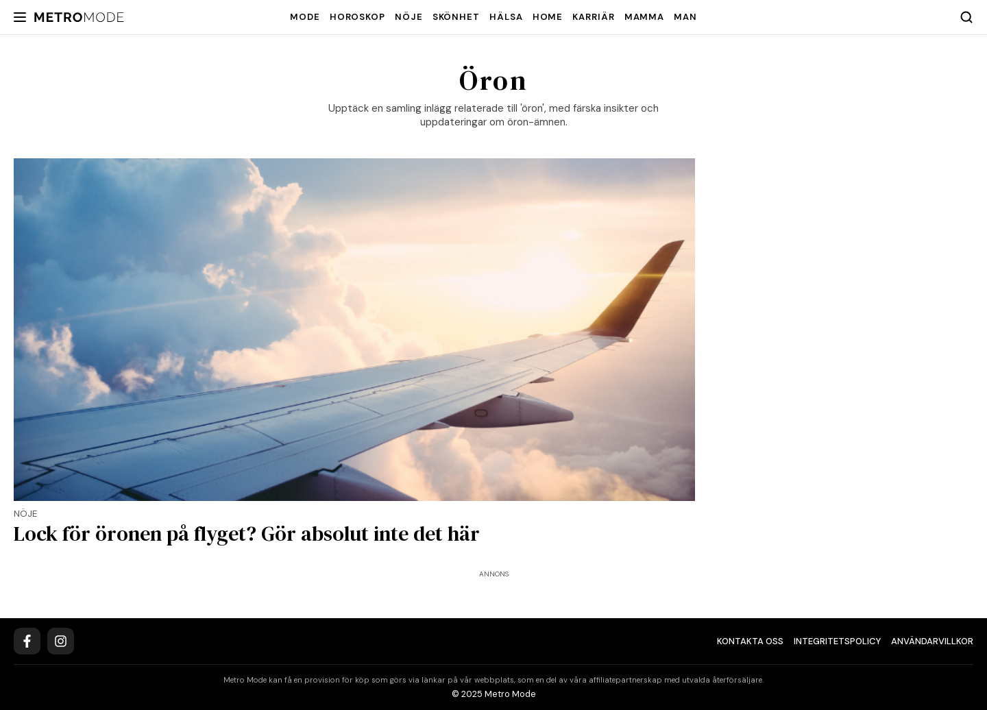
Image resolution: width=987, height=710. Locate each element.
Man (685, 17)
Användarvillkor (932, 641)
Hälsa (506, 17)
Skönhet (456, 17)
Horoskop (357, 17)
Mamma (644, 17)
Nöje (409, 17)
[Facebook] (27, 641)
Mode (305, 17)
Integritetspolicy (837, 641)
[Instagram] (60, 641)
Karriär (593, 17)
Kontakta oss (750, 641)
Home (548, 17)
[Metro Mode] (79, 17)
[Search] (966, 17)
